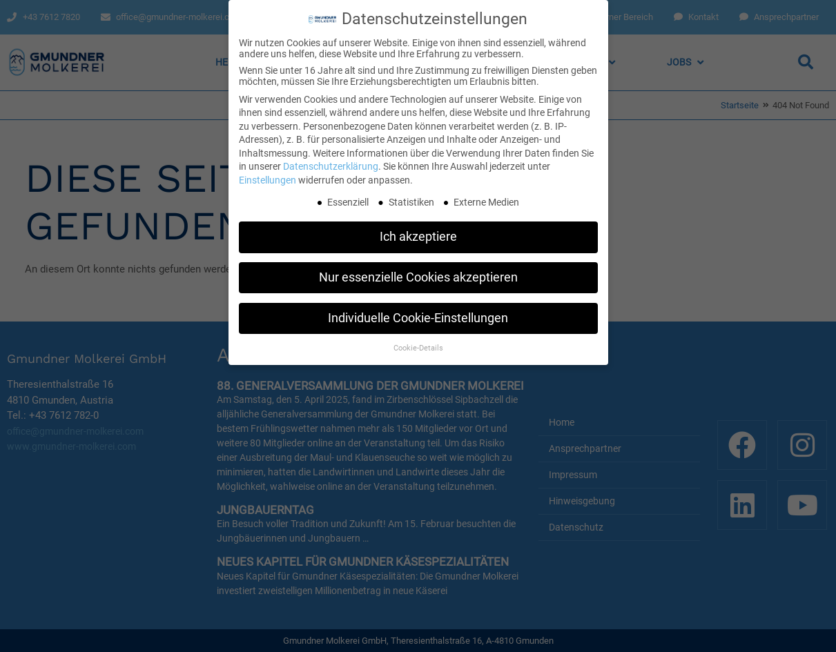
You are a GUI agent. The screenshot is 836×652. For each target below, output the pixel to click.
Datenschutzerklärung (330, 163)
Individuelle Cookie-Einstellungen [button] (418, 315)
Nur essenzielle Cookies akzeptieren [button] (418, 274)
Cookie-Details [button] (418, 344)
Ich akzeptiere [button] (418, 234)
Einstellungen (267, 177)
